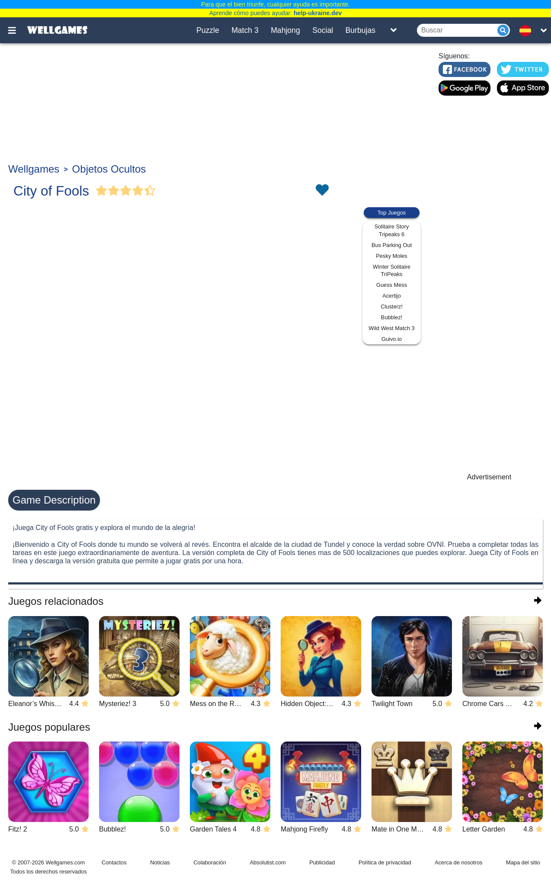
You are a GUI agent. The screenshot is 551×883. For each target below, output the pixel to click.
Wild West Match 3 (391, 328)
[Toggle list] (394, 30)
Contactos (114, 862)
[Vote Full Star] (102, 191)
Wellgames (33, 169)
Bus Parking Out (392, 245)
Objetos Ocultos (109, 169)
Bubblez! (392, 317)
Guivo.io (391, 339)
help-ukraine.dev (318, 13)
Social (322, 30)
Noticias (160, 862)
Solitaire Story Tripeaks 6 (392, 230)
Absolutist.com (267, 862)
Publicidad (322, 862)
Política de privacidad (385, 862)
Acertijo (391, 295)
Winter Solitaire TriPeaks (391, 270)
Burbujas (360, 30)
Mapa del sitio (523, 862)
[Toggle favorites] (321, 190)
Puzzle (207, 30)
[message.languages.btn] (528, 30)
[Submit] (503, 30)
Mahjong (285, 30)
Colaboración (209, 862)
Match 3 (245, 30)
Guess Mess (391, 285)
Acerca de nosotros (458, 862)
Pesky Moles (391, 256)
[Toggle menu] (17, 30)
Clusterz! (392, 306)
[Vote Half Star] (150, 191)
